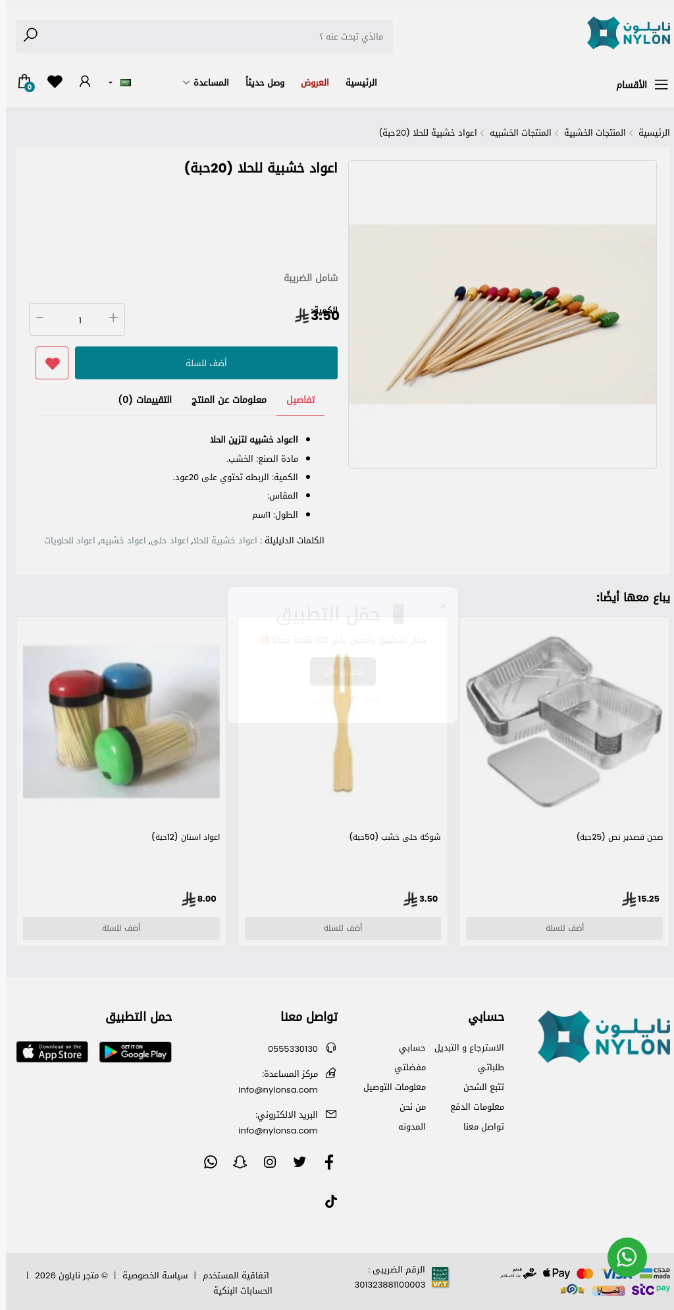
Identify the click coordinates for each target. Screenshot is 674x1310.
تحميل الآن (337, 671)
